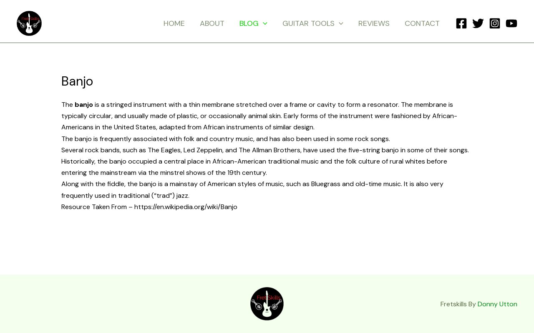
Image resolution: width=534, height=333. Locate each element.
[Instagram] (495, 23)
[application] (263, 23)
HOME (174, 23)
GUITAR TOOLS (312, 23)
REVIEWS (374, 23)
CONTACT (422, 23)
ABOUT (212, 23)
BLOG (253, 23)
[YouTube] (511, 23)
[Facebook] (461, 23)
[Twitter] (478, 23)
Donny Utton (497, 304)
